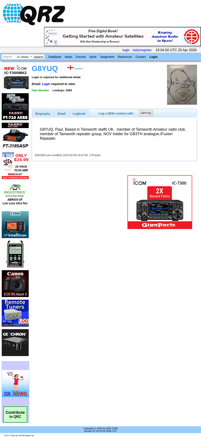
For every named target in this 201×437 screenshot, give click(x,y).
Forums (81, 57)
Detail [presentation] (61, 113)
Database (54, 57)
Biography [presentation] (42, 113)
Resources (125, 57)
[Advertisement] (80, 202)
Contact (140, 57)
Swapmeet (107, 57)
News (68, 57)
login (126, 50)
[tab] (43, 113)
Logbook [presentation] (79, 113)
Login (153, 57)
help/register (142, 50)
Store (92, 57)
